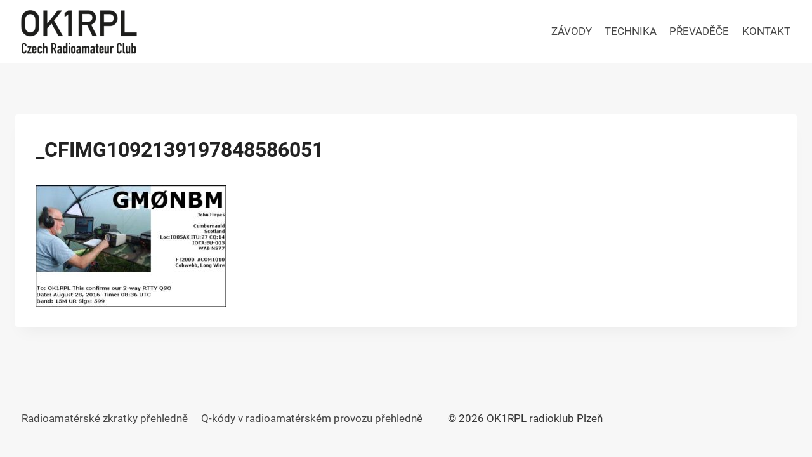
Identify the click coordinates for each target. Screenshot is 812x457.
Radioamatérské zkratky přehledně (105, 418)
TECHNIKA (631, 31)
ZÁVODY (571, 31)
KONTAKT (766, 31)
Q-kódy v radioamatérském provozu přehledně (311, 418)
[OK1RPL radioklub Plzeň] (78, 31)
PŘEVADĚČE (699, 31)
